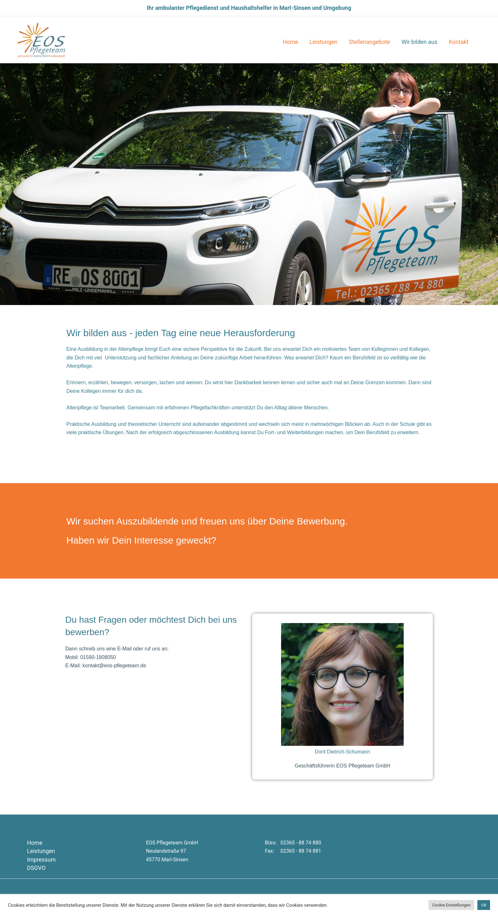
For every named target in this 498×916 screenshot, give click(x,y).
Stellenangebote (369, 41)
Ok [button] (483, 905)
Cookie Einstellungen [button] (451, 905)
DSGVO (36, 867)
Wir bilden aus (419, 41)
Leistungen (323, 41)
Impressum (41, 859)
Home (290, 41)
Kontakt (458, 41)
